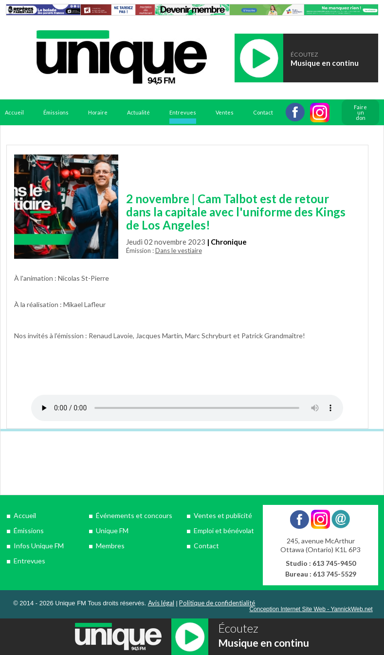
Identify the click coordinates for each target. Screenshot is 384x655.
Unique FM (112, 530)
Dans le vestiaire (178, 250)
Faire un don (360, 112)
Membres (110, 545)
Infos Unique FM (39, 545)
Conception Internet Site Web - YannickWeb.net (310, 609)
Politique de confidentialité (217, 603)
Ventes (225, 112)
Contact (263, 112)
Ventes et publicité (223, 515)
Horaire (98, 112)
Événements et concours (134, 515)
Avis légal (161, 603)
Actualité (138, 112)
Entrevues (182, 112)
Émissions (56, 112)
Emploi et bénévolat (224, 530)
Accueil (14, 112)
